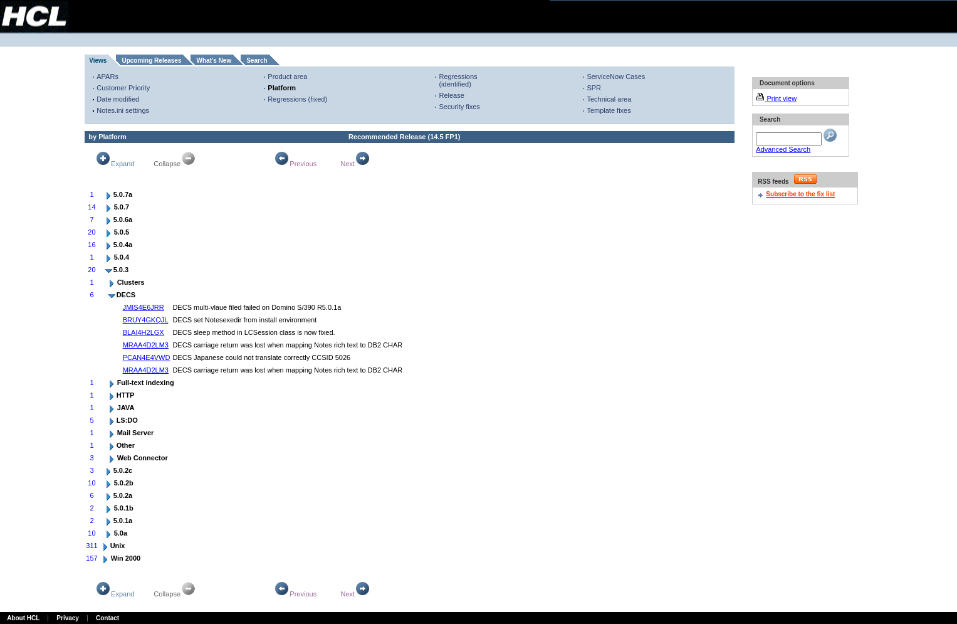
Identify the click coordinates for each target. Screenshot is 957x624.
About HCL (23, 618)
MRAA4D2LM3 (146, 345)
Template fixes (608, 110)
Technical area (609, 99)
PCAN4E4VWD (146, 357)
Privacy (67, 618)
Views (98, 60)
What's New (213, 60)
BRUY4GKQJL (146, 320)
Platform (282, 88)
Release (451, 95)
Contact (107, 618)
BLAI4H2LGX (143, 332)
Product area (287, 76)
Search (256, 60)
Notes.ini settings (123, 110)
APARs (107, 76)
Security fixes (459, 106)
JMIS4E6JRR (143, 307)
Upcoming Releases (151, 60)
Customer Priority (123, 88)
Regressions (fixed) (297, 99)
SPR (594, 88)
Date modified (118, 99)
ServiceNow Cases (616, 76)
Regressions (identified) (458, 80)
